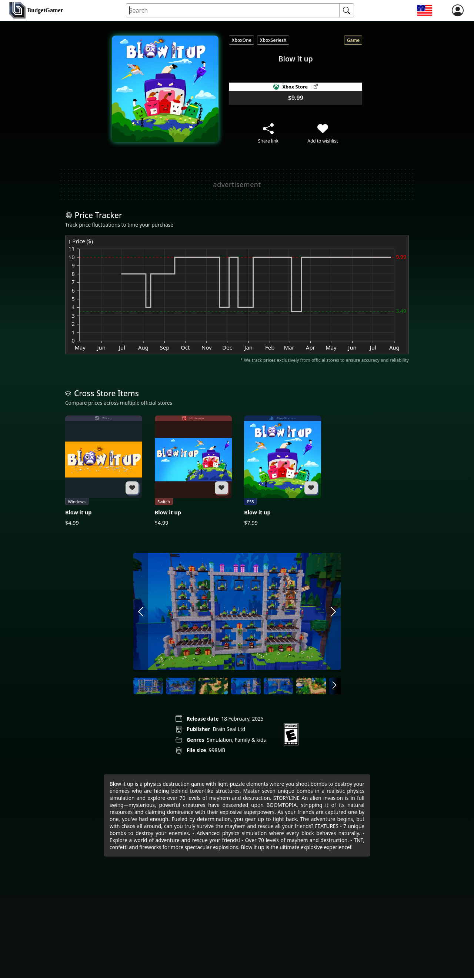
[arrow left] (140, 612)
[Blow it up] (103, 471)
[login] (457, 10)
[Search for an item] (233, 10)
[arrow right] (333, 612)
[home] (36, 10)
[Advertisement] (237, 184)
